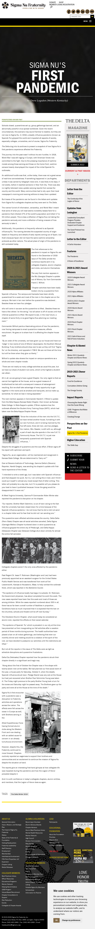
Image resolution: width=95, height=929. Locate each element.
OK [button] (56, 920)
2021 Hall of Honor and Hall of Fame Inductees (76, 337)
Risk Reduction (7, 900)
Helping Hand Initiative (9, 887)
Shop (61, 2)
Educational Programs (9, 881)
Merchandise (6, 854)
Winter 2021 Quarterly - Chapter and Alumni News (77, 356)
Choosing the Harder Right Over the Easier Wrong (77, 403)
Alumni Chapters (31, 846)
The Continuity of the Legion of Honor (75, 199)
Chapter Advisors (31, 827)
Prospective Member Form (34, 874)
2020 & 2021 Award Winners (77, 270)
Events (4, 903)
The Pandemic (72, 256)
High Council (30, 838)
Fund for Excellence (74, 381)
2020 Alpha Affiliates (75, 291)
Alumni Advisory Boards (33, 825)
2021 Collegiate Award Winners (76, 285)
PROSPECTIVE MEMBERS (35, 862)
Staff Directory (6, 848)
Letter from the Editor (74, 191)
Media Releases (7, 867)
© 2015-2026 (7, 917)
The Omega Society (74, 390)
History (4, 835)
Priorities (52, 837)
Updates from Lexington (74, 210)
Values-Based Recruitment (11, 892)
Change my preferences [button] (71, 920)
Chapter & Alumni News (76, 348)
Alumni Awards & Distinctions (35, 854)
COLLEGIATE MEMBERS (11, 873)
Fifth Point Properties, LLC (10, 859)
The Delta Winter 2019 (19, 794)
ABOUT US (6, 818)
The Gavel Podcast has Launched (75, 230)
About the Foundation (56, 834)
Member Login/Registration (61, 4)
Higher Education (76, 440)
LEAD (51, 818)
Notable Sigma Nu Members (35, 887)
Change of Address (32, 857)
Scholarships (30, 890)
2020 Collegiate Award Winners (76, 278)
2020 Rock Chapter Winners (74, 323)
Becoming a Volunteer (33, 822)
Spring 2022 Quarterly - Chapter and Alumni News (77, 363)
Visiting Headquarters (9, 843)
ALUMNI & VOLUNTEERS (35, 818)
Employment (6, 851)
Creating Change (73, 416)
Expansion (5, 862)
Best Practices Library (9, 876)
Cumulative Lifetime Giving (77, 385)
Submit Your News (77, 461)
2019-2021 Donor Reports (76, 374)
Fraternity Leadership (9, 846)
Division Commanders (33, 841)
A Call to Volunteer (74, 244)
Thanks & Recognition (56, 845)
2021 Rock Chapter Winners (74, 330)
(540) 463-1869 (12, 922)
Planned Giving (54, 842)
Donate (52, 2)
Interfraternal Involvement (10, 856)
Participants (53, 822)
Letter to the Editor (76, 239)
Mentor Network (7, 884)
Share (73, 476)
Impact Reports (75, 397)
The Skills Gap (72, 445)
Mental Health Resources (34, 833)
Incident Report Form (58, 857)
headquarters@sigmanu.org (11, 925)
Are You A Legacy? (32, 877)
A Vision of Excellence (75, 261)
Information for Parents (33, 893)
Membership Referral (33, 879)
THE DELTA (53, 851)
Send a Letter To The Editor (79, 469)
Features (71, 251)
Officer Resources (8, 879)
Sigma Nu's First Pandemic (77, 433)
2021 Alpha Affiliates (75, 296)
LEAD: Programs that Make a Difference (77, 410)
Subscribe (76, 455)
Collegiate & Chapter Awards (11, 905)
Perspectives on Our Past (77, 426)
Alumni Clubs (30, 849)
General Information (8, 822)
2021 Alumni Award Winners (74, 316)
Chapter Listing (7, 864)
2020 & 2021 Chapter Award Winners (76, 302)
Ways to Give (53, 840)
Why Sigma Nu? (31, 869)
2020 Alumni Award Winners (74, 309)
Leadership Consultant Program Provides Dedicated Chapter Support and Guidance (75, 221)
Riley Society (30, 844)
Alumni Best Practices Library (35, 830)
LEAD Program (6, 889)
